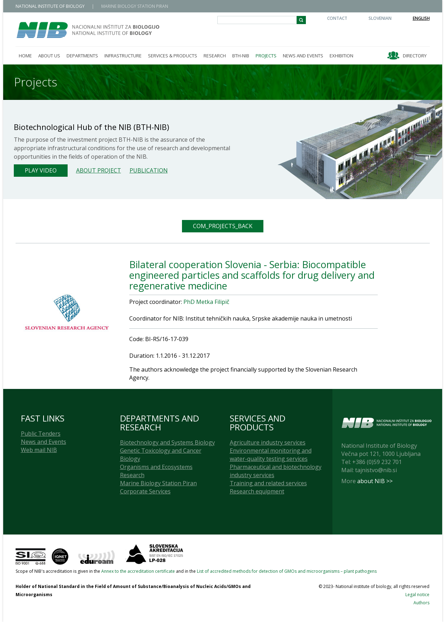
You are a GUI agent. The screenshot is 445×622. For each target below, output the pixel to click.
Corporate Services (145, 491)
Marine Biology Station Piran (158, 483)
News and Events (43, 442)
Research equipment (257, 491)
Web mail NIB (39, 450)
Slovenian (380, 18)
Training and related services (268, 483)
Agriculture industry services (268, 442)
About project (98, 170)
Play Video (41, 170)
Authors (421, 603)
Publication (149, 170)
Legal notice (417, 595)
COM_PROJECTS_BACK (222, 226)
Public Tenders (41, 433)
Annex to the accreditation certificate (138, 571)
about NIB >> (375, 481)
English (421, 18)
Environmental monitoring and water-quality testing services (271, 455)
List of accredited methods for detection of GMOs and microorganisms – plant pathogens (287, 571)
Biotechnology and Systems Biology (167, 442)
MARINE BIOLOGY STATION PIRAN (134, 6)
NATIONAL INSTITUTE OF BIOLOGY (50, 6)
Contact (337, 18)
